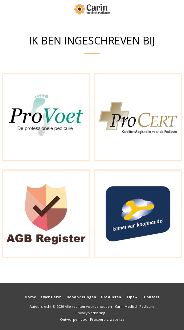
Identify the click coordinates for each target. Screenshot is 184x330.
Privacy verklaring (90, 313)
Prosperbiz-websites (107, 319)
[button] (7, 8)
